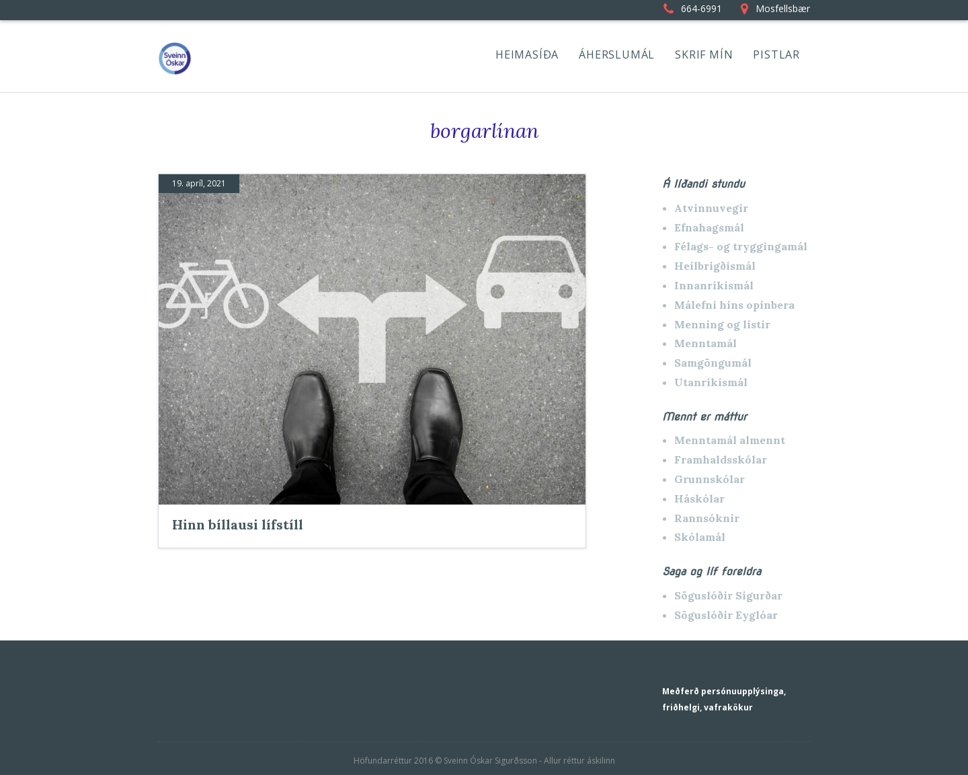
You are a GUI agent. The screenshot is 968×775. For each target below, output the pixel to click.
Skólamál (699, 537)
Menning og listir (722, 324)
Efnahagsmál (709, 227)
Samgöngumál (713, 362)
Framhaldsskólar (720, 459)
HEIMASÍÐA (527, 54)
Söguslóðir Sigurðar (728, 595)
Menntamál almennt (729, 440)
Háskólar (699, 498)
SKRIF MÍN (704, 54)
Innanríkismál (714, 285)
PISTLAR (776, 54)
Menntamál (705, 343)
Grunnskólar (709, 479)
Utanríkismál (711, 382)
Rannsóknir (706, 518)
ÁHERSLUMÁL (617, 54)
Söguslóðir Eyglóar (726, 615)
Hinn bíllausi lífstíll (237, 524)
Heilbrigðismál (715, 265)
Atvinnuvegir (711, 208)
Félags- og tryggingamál (740, 246)
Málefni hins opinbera (734, 304)
